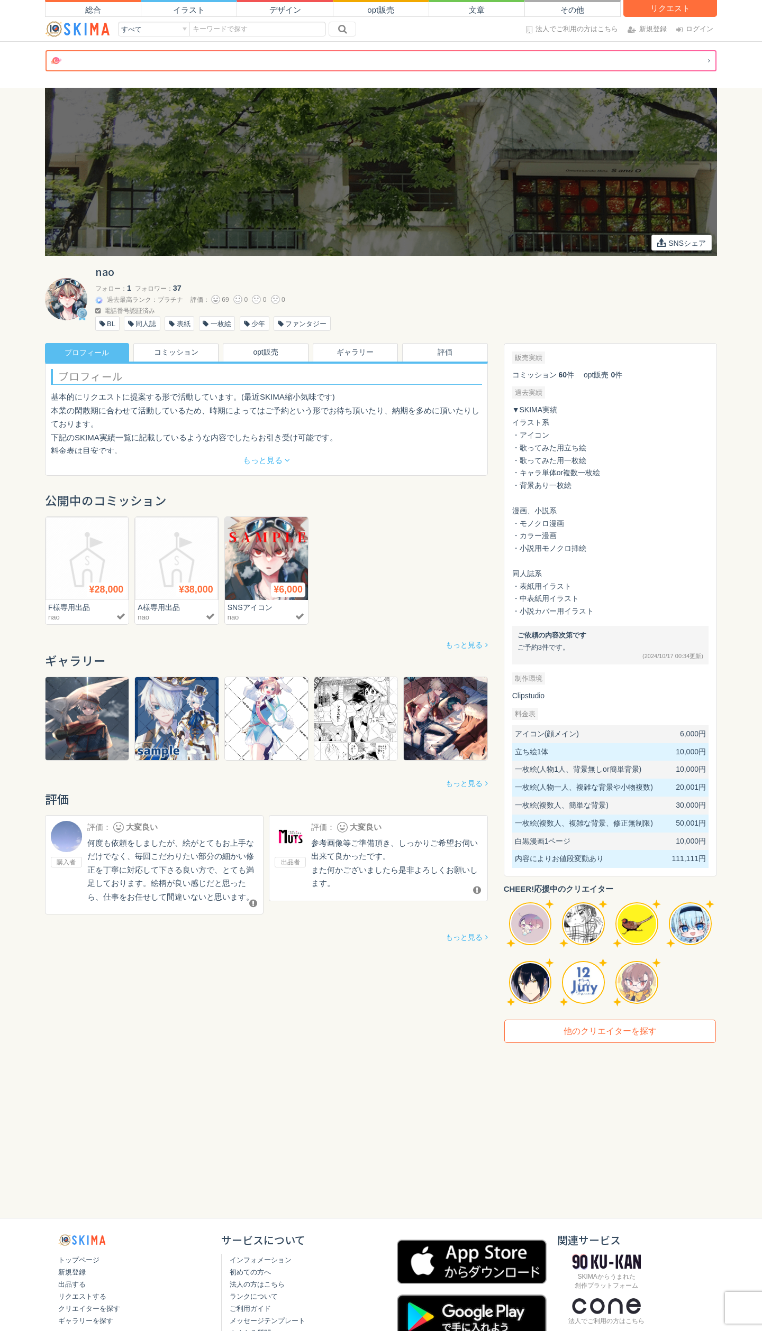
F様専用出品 (70, 607)
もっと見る (464, 645)
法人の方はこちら (257, 1284)
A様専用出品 (160, 607)
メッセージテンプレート (267, 1321)
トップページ (78, 1260)
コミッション (177, 352)
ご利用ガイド (250, 1308)
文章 (477, 9)
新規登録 (72, 1272)
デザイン (285, 9)
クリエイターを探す (89, 1308)
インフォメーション (261, 1260)
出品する (72, 1284)
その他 (572, 9)
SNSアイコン (252, 607)
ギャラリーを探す (85, 1321)
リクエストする (82, 1296)
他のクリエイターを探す (610, 1031)
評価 (445, 352)
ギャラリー (356, 352)
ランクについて (254, 1296)
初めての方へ (250, 1272)
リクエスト (670, 8)
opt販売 (380, 9)
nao (54, 617)
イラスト (189, 9)
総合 (93, 9)
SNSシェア (681, 242)
